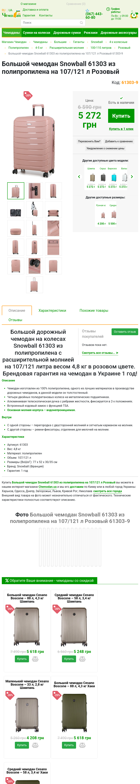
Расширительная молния (67, 47)
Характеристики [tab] (52, 310)
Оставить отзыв (125, 331)
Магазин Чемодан (14, 42)
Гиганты (78, 42)
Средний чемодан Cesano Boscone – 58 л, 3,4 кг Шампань (74, 598)
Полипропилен (19, 47)
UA (10, 10)
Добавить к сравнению (119, 141)
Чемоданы (11, 32)
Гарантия (29, 15)
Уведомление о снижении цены (105, 148)
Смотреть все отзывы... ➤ (100, 353)
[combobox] (53, 22)
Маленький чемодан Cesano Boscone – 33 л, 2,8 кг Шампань (27, 684)
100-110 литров (101, 47)
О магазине (28, 4)
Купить (121, 116)
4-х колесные (118, 42)
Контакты (45, 15)
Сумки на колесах (36, 32)
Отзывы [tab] (15, 320)
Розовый (124, 47)
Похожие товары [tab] (94, 310)
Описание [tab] (17, 310)
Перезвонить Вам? (89, 141)
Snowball (97, 42)
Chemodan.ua (48, 486)
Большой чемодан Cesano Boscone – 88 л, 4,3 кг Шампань (27, 598)
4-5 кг (39, 47)
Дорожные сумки (67, 32)
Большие (60, 42)
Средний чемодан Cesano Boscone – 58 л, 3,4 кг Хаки (27, 771)
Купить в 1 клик (121, 129)
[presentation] (79, 176)
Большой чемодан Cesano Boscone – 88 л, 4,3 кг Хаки (74, 684)
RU (3, 10)
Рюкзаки (91, 32)
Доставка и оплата (35, 9)
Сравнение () (75, 4)
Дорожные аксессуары (119, 32)
